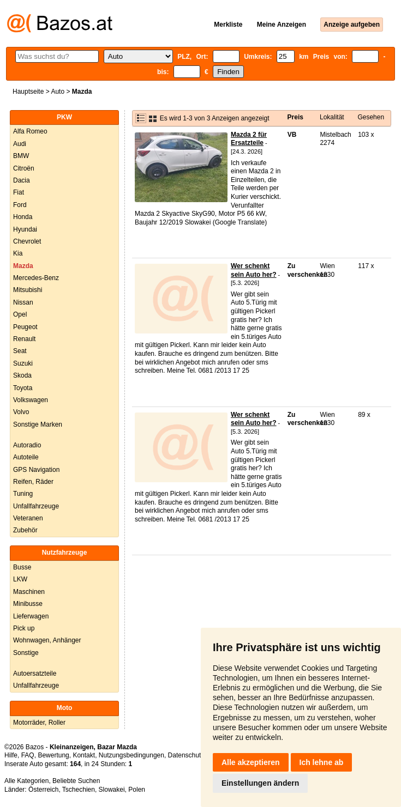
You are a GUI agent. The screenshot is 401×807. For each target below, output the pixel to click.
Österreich (43, 789)
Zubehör (25, 530)
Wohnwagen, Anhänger (47, 640)
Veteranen (28, 518)
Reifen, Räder (33, 482)
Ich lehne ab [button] (322, 762)
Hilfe (10, 755)
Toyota (22, 388)
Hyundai (25, 229)
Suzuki (23, 363)
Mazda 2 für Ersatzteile (249, 139)
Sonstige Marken (37, 424)
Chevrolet (27, 241)
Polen (136, 789)
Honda (22, 217)
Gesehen (370, 117)
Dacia (21, 180)
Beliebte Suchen (76, 781)
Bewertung (53, 755)
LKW (20, 579)
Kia (17, 253)
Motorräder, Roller (39, 722)
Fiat (18, 192)
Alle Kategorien (26, 781)
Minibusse (28, 604)
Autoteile (26, 457)
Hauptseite (28, 91)
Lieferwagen (31, 616)
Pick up (23, 628)
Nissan (23, 302)
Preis (295, 117)
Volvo (21, 412)
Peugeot (25, 327)
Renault (24, 339)
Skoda (22, 375)
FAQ (27, 755)
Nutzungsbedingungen (131, 755)
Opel (20, 314)
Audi (19, 144)
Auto (57, 91)
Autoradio (27, 445)
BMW (21, 156)
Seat (20, 351)
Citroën (23, 168)
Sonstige (26, 653)
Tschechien (78, 789)
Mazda (23, 266)
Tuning (23, 493)
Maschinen (29, 592)
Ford (20, 205)
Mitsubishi (27, 290)
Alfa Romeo (30, 131)
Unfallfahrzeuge (36, 506)
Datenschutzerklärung (200, 755)
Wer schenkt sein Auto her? (254, 270)
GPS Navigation (36, 470)
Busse (22, 567)
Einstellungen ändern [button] (260, 783)
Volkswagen (30, 400)
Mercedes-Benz (36, 278)
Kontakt (84, 755)
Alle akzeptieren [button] (251, 762)
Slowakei (112, 789)
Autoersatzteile (34, 673)
